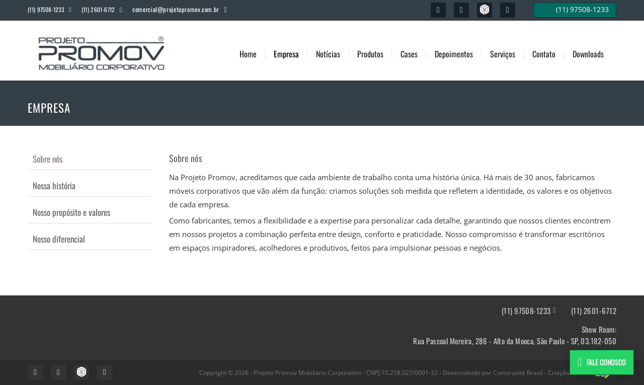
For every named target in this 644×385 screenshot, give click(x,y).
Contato (543, 54)
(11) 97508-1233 (526, 310)
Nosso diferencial (59, 239)
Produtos (370, 54)
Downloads (588, 54)
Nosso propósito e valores (71, 212)
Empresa (286, 54)
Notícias (328, 54)
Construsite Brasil (518, 372)
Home (248, 54)
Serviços (502, 54)
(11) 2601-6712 (593, 310)
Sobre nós (47, 158)
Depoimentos (454, 54)
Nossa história (54, 185)
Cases (409, 54)
